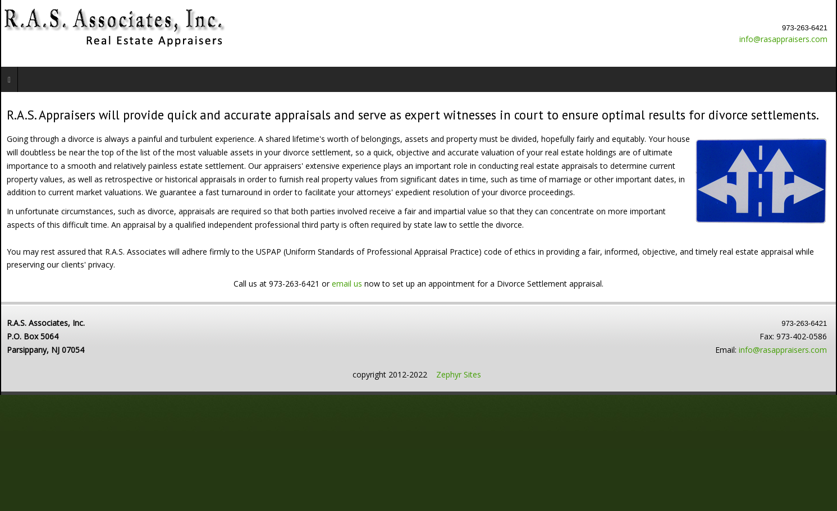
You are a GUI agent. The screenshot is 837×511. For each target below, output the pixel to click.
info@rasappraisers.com (783, 39)
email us (348, 283)
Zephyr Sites (458, 374)
